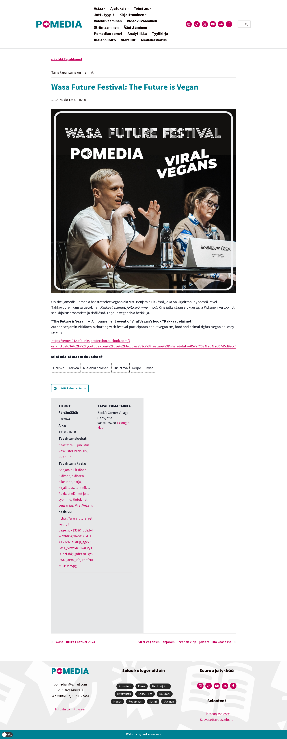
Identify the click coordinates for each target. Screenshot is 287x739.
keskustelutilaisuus (73, 451)
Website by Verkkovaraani (143, 734)
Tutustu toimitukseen (70, 709)
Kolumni (164, 694)
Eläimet (64, 476)
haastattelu (67, 445)
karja (77, 481)
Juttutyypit (104, 14)
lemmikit (82, 487)
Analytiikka (137, 33)
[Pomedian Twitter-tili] (205, 24)
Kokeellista (145, 694)
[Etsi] (240, 24)
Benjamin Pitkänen (73, 470)
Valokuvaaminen (108, 20)
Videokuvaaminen (142, 20)
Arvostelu (125, 686)
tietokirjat (80, 499)
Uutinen (169, 701)
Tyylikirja (160, 33)
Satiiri (153, 701)
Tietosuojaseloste (217, 714)
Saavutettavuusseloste (216, 719)
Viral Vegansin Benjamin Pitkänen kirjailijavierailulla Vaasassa (185, 642)
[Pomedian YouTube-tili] (213, 24)
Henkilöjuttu (160, 686)
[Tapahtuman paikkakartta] (78, 597)
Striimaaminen (106, 27)
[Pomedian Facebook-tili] (229, 24)
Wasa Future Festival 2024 (75, 642)
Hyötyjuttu (124, 694)
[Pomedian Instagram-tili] (189, 24)
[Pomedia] (60, 24)
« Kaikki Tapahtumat (66, 59)
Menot (117, 701)
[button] (104, 8)
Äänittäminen (135, 27)
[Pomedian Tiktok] (197, 24)
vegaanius (66, 505)
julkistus (83, 445)
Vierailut (128, 40)
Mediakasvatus (154, 40)
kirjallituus (66, 487)
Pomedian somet (108, 33)
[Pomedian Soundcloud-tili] (221, 24)
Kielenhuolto (105, 40)
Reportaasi (135, 701)
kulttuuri (65, 457)
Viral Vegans (84, 505)
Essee (141, 686)
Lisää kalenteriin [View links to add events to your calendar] (70, 388)
